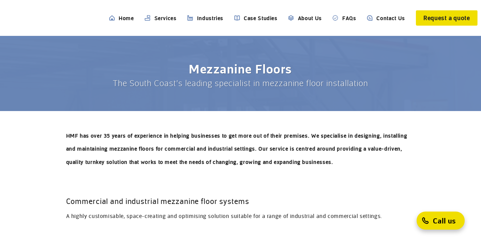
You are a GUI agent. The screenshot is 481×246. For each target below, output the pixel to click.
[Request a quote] (447, 18)
